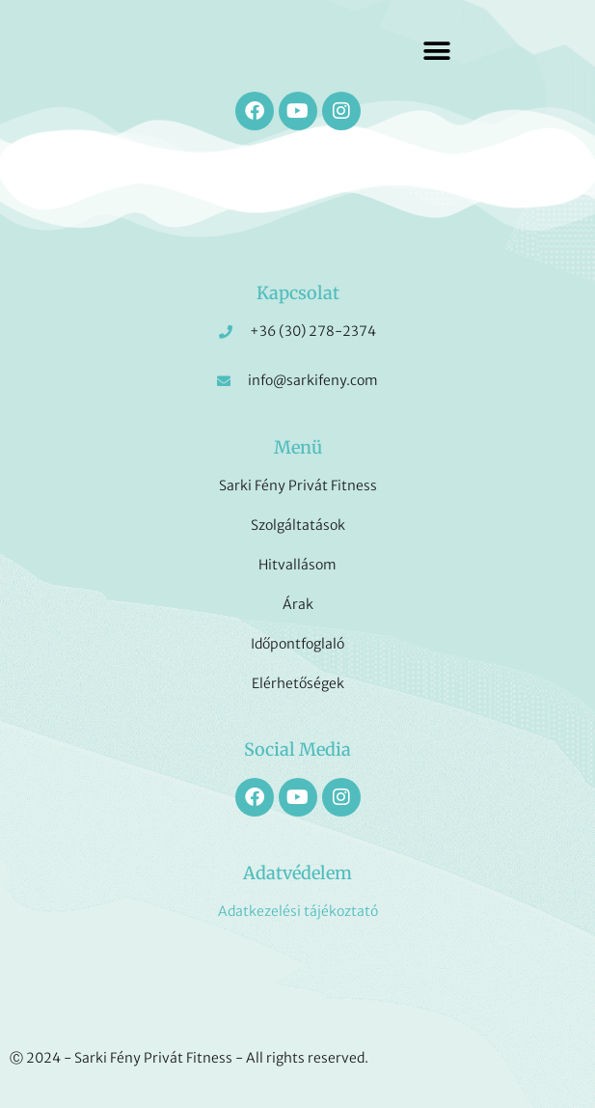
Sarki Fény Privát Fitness (298, 485)
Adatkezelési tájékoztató (298, 911)
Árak (298, 604)
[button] (436, 50)
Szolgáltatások (298, 525)
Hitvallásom (297, 564)
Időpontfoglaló (297, 643)
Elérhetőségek (298, 683)
